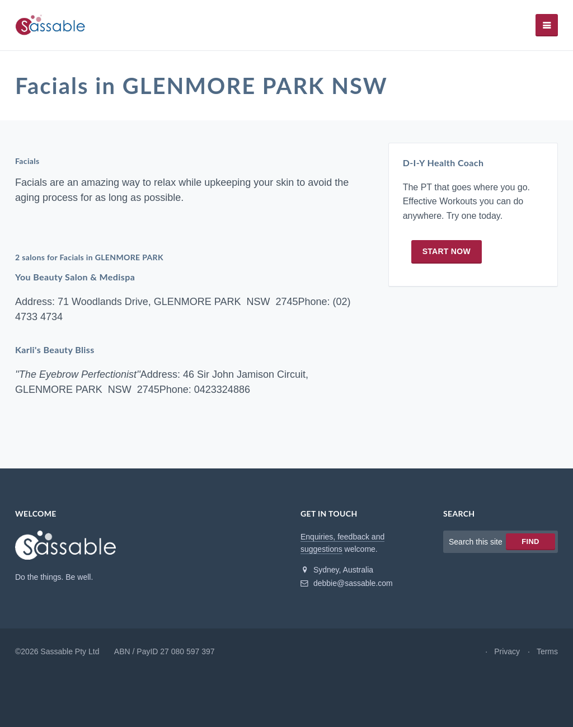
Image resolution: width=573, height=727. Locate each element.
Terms (547, 651)
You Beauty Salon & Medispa (75, 276)
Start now (446, 251)
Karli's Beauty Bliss (55, 349)
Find (530, 541)
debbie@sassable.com (346, 583)
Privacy (507, 651)
